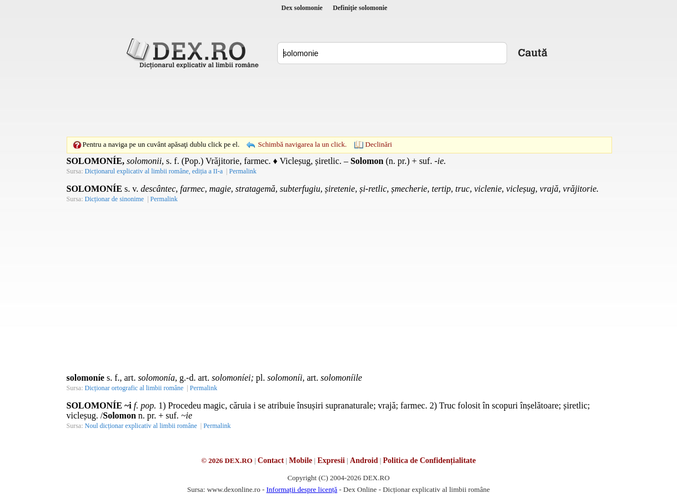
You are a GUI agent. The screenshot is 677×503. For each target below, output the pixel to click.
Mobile (300, 460)
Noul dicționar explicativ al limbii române (141, 426)
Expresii (331, 460)
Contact (271, 460)
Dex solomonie (302, 8)
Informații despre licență (301, 489)
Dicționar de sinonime (114, 199)
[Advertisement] (339, 103)
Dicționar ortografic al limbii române (134, 388)
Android (364, 460)
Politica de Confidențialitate (429, 460)
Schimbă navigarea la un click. (302, 144)
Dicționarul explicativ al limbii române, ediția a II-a (154, 171)
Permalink (242, 171)
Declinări (378, 144)
